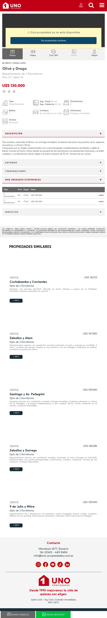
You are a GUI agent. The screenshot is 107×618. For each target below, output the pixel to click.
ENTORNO (11, 163)
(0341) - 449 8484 (56, 552)
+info (101, 195)
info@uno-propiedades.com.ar (53, 555)
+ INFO (16, 301)
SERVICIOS (11, 212)
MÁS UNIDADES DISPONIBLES (23, 180)
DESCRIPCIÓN (13, 134)
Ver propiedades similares (53, 40)
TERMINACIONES (15, 171)
